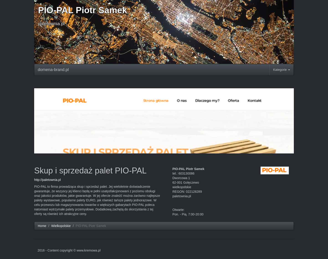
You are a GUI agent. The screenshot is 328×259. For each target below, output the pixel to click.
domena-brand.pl (53, 69)
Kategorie (281, 70)
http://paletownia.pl (47, 180)
